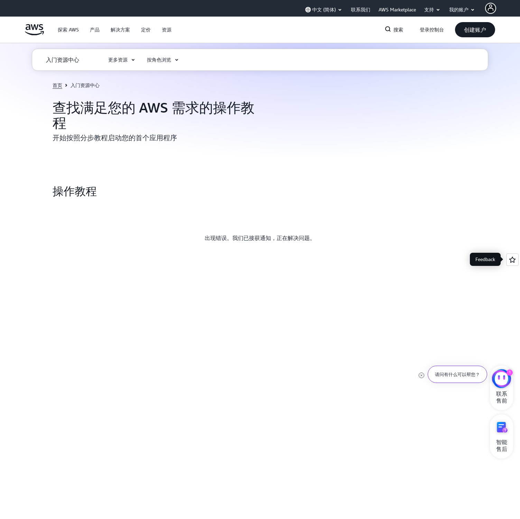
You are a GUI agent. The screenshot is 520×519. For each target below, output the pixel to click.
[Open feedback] (512, 259)
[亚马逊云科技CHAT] (501, 379)
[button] (68, 29)
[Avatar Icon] (490, 8)
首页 (57, 85)
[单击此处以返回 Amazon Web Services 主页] (34, 33)
